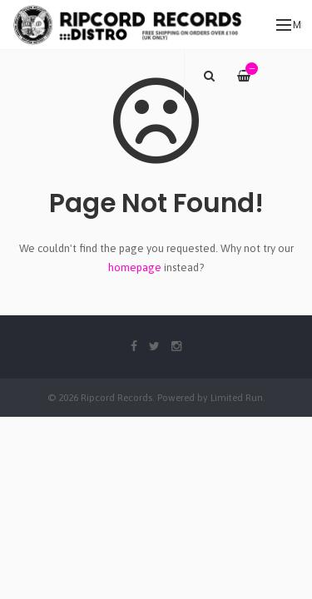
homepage (134, 267)
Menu (289, 25)
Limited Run (236, 397)
